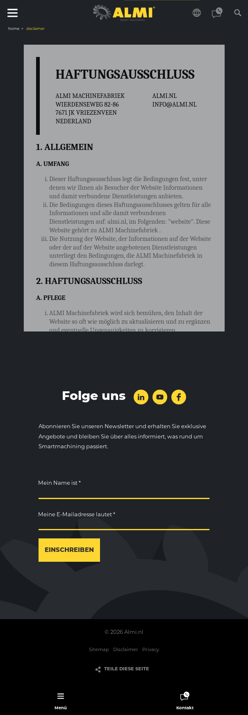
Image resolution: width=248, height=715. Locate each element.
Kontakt (217, 12)
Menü (12, 12)
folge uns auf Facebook (178, 397)
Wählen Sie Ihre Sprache (197, 12)
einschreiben (69, 550)
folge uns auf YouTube (159, 397)
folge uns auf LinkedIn (141, 397)
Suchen (238, 12)
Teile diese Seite (126, 669)
